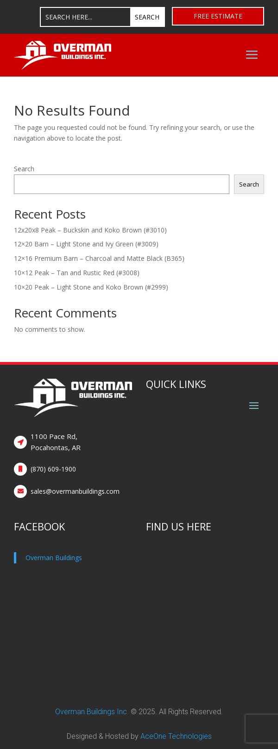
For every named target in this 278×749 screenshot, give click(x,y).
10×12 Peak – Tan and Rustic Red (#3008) (76, 272)
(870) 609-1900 (53, 469)
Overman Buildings (53, 557)
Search (24, 168)
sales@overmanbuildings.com (75, 491)
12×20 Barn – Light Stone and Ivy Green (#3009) (86, 243)
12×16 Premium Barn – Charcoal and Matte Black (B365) (99, 258)
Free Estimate (218, 16)
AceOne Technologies (176, 736)
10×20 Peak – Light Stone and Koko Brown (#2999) (91, 287)
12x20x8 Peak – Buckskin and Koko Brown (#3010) (90, 230)
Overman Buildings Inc (91, 711)
